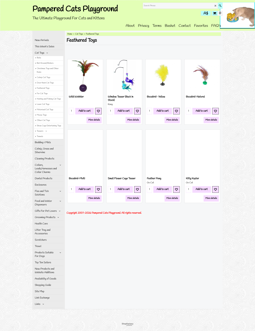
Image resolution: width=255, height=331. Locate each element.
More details (94, 125)
